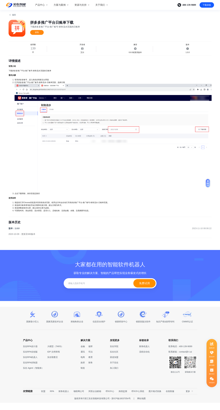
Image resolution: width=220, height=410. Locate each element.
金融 (83, 353)
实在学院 (114, 353)
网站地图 (141, 405)
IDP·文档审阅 (53, 359)
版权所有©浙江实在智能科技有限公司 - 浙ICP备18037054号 (102, 405)
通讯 (83, 359)
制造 (83, 375)
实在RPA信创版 (30, 359)
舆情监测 (123, 398)
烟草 (90, 353)
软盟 (43, 398)
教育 (90, 364)
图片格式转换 (155, 398)
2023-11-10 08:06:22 (202, 235)
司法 (90, 359)
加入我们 (114, 375)
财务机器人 (64, 398)
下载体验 (207, 5)
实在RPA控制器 (30, 370)
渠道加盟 (114, 364)
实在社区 (114, 359)
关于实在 (114, 370)
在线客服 (170, 398)
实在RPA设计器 (30, 353)
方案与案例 (60, 5)
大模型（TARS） (55, 353)
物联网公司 (79, 398)
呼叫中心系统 (138, 398)
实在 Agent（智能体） (33, 375)
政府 (83, 370)
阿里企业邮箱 (95, 398)
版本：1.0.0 (14, 235)
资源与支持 (80, 5)
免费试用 (144, 290)
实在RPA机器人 (30, 364)
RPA (52, 398)
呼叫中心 (110, 398)
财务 (90, 370)
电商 (83, 364)
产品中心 (40, 5)
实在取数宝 (52, 364)
